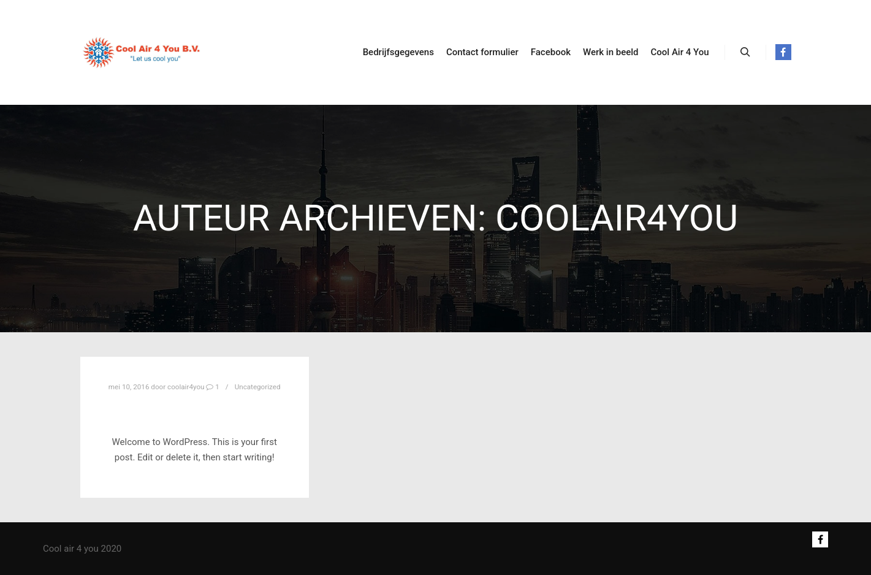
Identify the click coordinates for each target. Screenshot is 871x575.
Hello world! (195, 410)
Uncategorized (258, 387)
